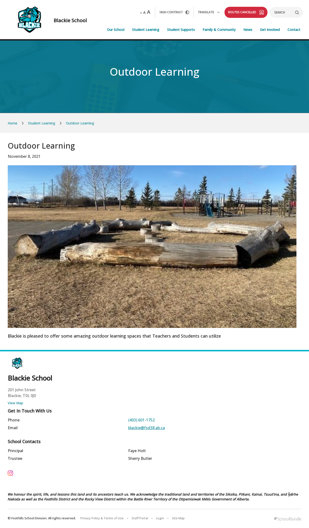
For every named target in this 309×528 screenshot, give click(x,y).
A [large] (148, 12)
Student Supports (181, 29)
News (247, 29)
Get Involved (270, 29)
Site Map (178, 518)
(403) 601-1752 (141, 420)
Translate (209, 12)
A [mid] (144, 12)
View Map (15, 403)
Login (160, 518)
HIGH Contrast (174, 12)
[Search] (286, 12)
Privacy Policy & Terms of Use (102, 518)
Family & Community (219, 29)
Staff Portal (140, 518)
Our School (115, 29)
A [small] (141, 12)
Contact (294, 29)
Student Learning (145, 29)
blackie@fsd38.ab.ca (146, 427)
